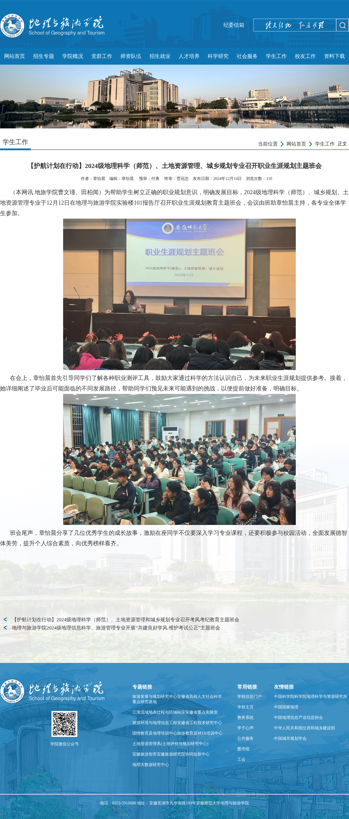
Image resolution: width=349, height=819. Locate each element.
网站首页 (14, 56)
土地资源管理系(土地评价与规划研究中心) (170, 744)
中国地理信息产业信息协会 (298, 717)
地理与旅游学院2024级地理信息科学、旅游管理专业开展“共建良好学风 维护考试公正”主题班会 (116, 628)
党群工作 (101, 56)
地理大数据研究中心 (150, 765)
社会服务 (247, 56)
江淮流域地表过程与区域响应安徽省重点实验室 (175, 712)
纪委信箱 (233, 25)
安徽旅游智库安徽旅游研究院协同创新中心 (171, 754)
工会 (241, 759)
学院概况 (72, 56)
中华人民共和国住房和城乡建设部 (304, 728)
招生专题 (43, 56)
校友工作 (305, 56)
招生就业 (159, 56)
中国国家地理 (286, 707)
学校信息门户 (249, 696)
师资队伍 (130, 56)
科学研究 (218, 56)
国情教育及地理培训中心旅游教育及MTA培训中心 (177, 733)
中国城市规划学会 (290, 738)
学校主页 (245, 707)
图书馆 (243, 749)
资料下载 (334, 56)
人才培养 (189, 56)
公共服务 (245, 738)
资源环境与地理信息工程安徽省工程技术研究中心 (177, 723)
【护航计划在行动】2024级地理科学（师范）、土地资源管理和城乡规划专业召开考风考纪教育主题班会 (125, 619)
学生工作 (276, 56)
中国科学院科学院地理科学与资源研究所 (310, 696)
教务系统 (245, 717)
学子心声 (245, 728)
